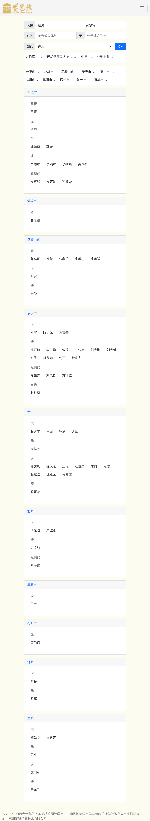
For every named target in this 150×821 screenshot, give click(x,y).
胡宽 (34, 698)
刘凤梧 (51, 375)
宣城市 (100, 79)
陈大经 (51, 466)
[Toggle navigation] (142, 8)
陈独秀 (35, 375)
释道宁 (35, 431)
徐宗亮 (76, 358)
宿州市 (66, 79)
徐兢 (49, 259)
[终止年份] (105, 35)
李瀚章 (35, 164)
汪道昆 (79, 466)
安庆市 (89, 71)
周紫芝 (51, 737)
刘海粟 (35, 565)
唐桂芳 (35, 449)
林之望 (35, 220)
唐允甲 (35, 789)
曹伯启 (35, 642)
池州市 (83, 79)
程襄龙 (35, 491)
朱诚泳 (51, 530)
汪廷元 (51, 474)
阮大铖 (48, 332)
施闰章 (35, 772)
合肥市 (32, 71)
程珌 (62, 431)
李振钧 (51, 350)
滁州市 (32, 79)
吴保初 (83, 164)
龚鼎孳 (35, 146)
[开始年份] (56, 35)
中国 (88, 56)
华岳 (34, 681)
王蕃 (34, 111)
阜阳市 (49, 79)
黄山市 (107, 71)
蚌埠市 (50, 71)
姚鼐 (34, 358)
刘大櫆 (95, 350)
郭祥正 (35, 259)
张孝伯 (64, 259)
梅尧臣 (35, 737)
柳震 (34, 332)
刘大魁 (111, 350)
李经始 (67, 164)
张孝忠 (79, 259)
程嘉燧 (67, 474)
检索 (120, 46)
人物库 (34, 56)
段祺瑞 (35, 181)
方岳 (75, 431)
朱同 (94, 466)
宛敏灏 (67, 181)
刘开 (62, 358)
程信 (106, 466)
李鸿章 (51, 164)
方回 (49, 431)
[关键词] (104, 25)
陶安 (34, 276)
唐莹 (34, 294)
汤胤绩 (35, 530)
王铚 (34, 604)
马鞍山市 (69, 71)
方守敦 (67, 375)
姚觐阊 (48, 358)
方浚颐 (35, 548)
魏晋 (34, 104)
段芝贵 (51, 181)
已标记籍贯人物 (61, 56)
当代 (34, 385)
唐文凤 (35, 466)
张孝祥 (95, 259)
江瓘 (65, 466)
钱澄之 (67, 350)
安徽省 (106, 56)
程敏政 (35, 474)
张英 (81, 350)
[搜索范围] (59, 25)
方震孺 (64, 332)
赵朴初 (35, 392)
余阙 (34, 129)
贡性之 (35, 755)
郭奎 (49, 146)
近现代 (35, 173)
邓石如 (35, 350)
